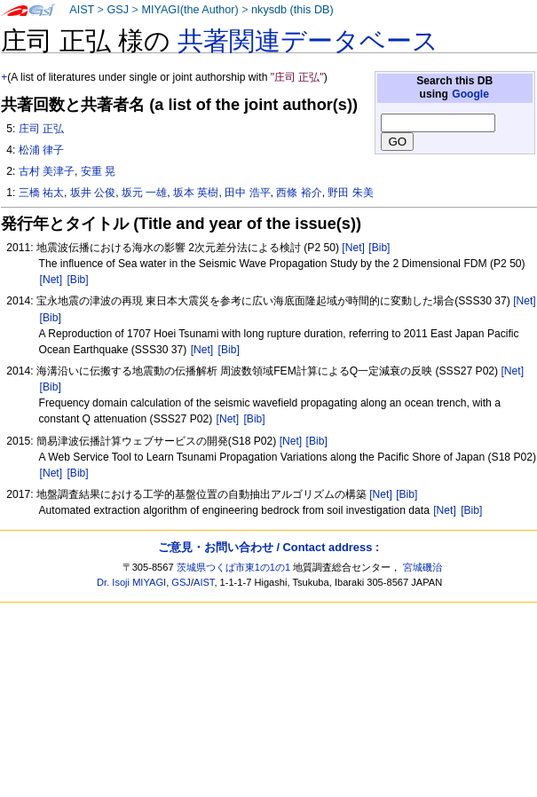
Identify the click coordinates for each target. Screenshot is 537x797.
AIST (81, 10)
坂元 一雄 (144, 192)
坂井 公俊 (92, 192)
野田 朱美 (350, 192)
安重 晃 (98, 171)
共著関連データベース (308, 41)
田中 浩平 (247, 192)
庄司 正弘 (41, 128)
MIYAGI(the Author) (189, 10)
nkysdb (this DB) (292, 10)
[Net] (353, 247)
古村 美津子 (47, 171)
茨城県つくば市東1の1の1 (234, 567)
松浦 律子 (41, 150)
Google (470, 94)
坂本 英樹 (195, 192)
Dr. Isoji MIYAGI (131, 582)
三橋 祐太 (41, 192)
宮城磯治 (422, 567)
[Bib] (379, 247)
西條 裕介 (298, 192)
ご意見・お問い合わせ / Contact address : (268, 547)
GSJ (118, 10)
